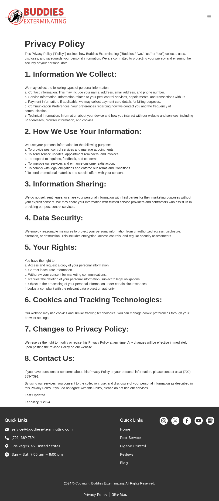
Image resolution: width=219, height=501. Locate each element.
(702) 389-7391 (23, 437)
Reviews (126, 454)
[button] (209, 17)
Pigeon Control (133, 446)
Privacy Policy (95, 494)
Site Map (119, 494)
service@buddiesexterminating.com (42, 429)
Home (125, 429)
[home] (35, 17)
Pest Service (130, 437)
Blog (124, 462)
